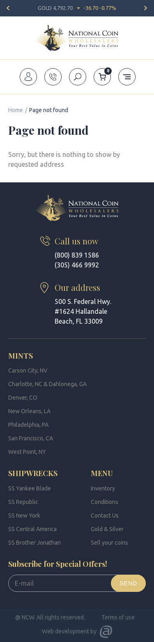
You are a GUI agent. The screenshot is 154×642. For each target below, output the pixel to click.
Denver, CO (22, 397)
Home (15, 110)
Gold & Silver (107, 529)
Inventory (103, 488)
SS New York (24, 515)
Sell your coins (109, 542)
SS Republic (23, 502)
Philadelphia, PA (28, 424)
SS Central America (32, 529)
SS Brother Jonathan (34, 542)
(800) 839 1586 (77, 255)
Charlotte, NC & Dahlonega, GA (47, 384)
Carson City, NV (27, 370)
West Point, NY (27, 452)
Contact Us (105, 515)
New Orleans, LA (29, 411)
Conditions (104, 502)
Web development (65, 631)
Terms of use (118, 617)
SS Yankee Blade (29, 488)
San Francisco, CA (30, 438)
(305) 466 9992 (77, 265)
